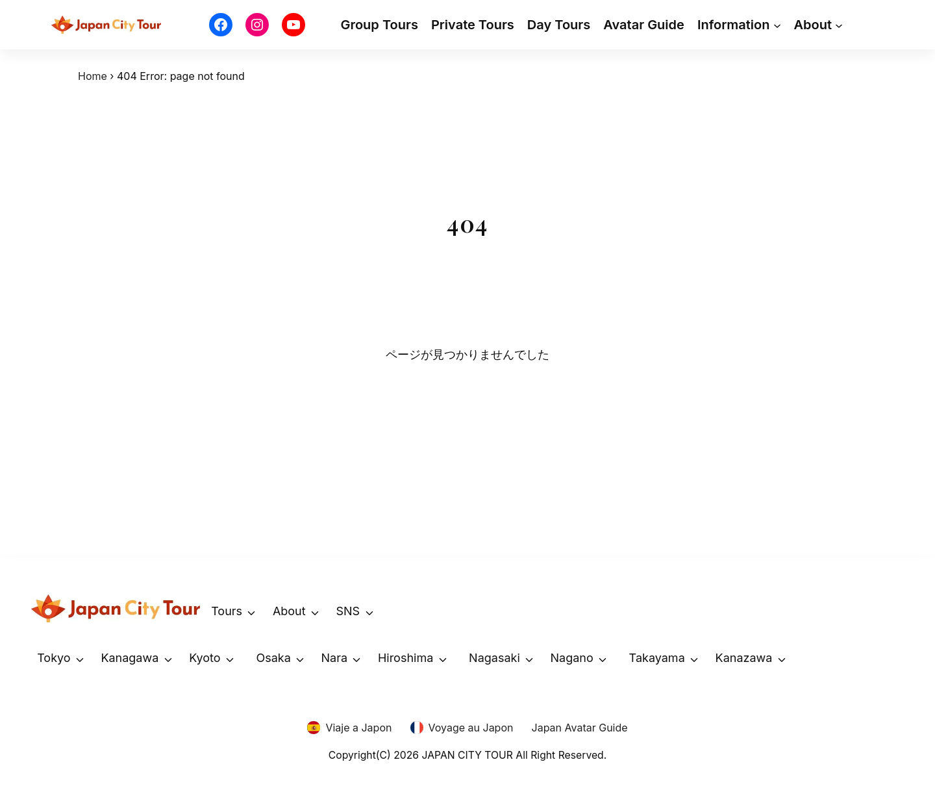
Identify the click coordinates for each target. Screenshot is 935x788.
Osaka (273, 658)
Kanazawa (744, 658)
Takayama (657, 658)
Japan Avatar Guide (580, 727)
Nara (334, 658)
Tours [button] (226, 611)
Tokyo (53, 658)
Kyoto (204, 658)
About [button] (289, 611)
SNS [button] (348, 611)
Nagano (572, 658)
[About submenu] (839, 25)
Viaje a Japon (358, 727)
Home (92, 76)
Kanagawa (129, 658)
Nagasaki (494, 658)
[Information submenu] (777, 25)
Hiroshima (405, 658)
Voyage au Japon (471, 727)
